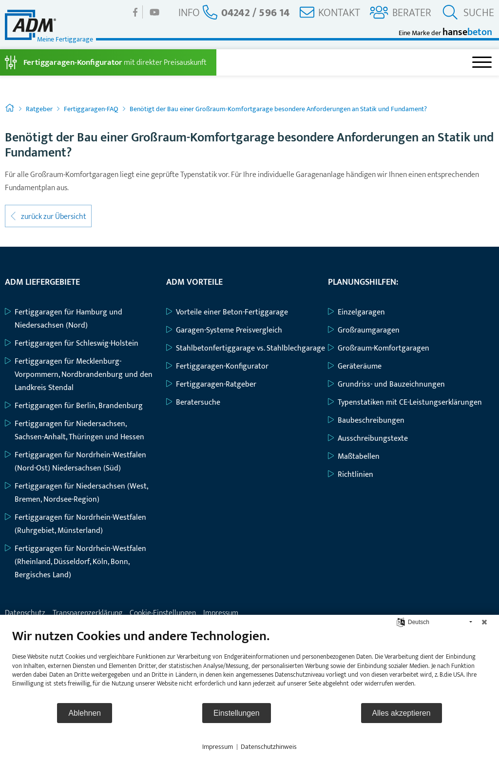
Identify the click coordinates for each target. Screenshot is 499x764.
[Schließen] (484, 622)
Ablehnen (84, 713)
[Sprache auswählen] (401, 622)
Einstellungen (236, 713)
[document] (249, 665)
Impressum (217, 747)
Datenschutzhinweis (269, 747)
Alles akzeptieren (401, 713)
